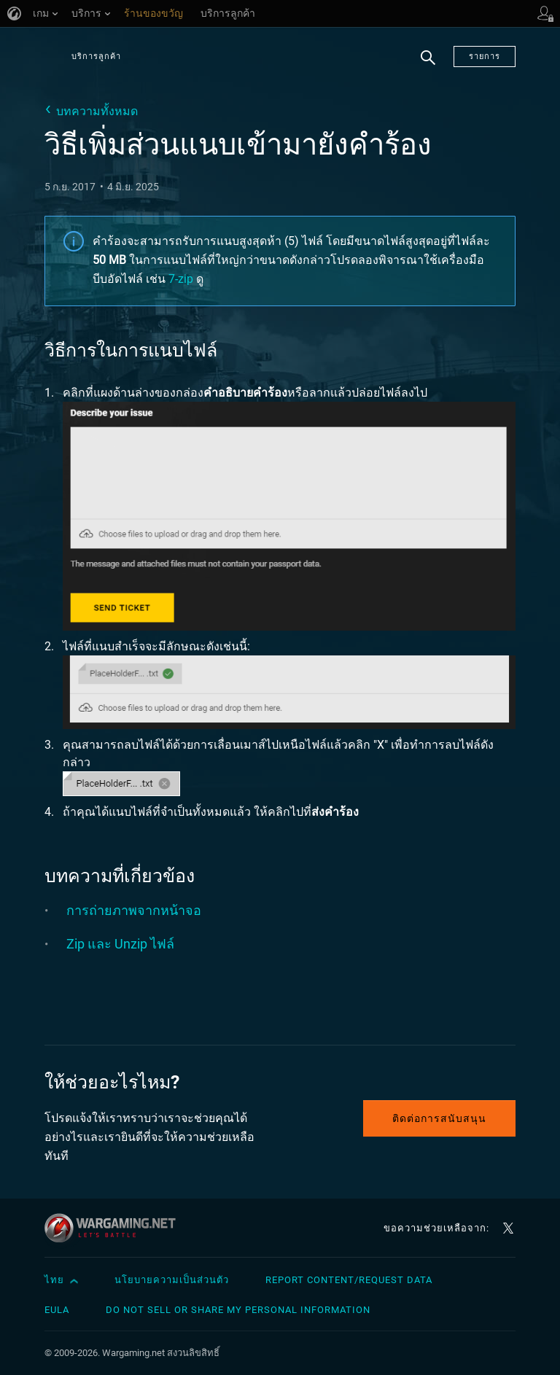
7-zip (180, 279)
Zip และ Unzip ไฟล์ (120, 943)
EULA (56, 1309)
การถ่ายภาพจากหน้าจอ (133, 910)
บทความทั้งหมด (97, 111)
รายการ (484, 56)
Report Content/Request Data (348, 1279)
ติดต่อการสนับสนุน (439, 1118)
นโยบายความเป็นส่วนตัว (171, 1279)
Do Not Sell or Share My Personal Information (238, 1309)
